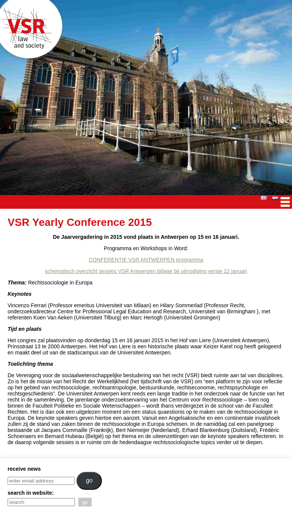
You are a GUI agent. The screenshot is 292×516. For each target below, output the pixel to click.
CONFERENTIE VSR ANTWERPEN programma (146, 260)
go (89, 480)
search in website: (31, 493)
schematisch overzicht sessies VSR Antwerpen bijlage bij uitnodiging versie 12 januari (146, 271)
